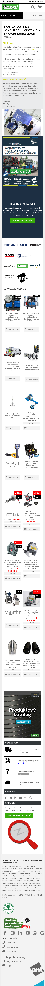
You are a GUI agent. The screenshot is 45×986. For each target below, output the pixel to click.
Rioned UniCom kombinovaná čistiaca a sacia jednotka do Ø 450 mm (12, 367)
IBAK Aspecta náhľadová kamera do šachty (12, 416)
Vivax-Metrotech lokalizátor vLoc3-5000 (12, 465)
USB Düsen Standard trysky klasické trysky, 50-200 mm (12, 662)
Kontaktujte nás (9, 74)
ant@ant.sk (11, 951)
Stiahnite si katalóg (10, 72)
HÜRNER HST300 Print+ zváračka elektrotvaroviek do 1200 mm (31, 613)
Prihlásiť (40, 2)
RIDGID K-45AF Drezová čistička (12, 514)
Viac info (21, 763)
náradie (16, 871)
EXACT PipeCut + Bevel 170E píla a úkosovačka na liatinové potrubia (31, 564)
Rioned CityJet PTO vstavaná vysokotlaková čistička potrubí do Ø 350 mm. (31, 317)
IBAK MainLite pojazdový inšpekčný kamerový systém (31, 367)
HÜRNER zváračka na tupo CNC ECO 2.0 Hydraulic (12, 613)
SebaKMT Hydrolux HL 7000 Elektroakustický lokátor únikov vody (31, 416)
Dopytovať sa (12, 329)
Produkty (8, 15)
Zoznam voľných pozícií (19, 815)
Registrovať (32, 2)
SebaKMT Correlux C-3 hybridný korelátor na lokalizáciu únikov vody (31, 465)
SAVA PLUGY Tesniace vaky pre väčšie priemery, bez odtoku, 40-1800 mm (31, 662)
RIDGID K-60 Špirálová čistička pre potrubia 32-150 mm (31, 514)
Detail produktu (31, 428)
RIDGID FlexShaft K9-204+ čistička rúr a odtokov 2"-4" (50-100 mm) (12, 564)
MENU (37, 15)
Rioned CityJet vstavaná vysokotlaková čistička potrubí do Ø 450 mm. (12, 317)
